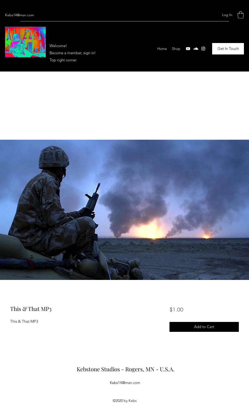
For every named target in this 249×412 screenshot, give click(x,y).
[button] (241, 15)
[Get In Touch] (228, 48)
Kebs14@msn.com (19, 15)
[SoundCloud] (195, 48)
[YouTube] (188, 48)
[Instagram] (203, 48)
